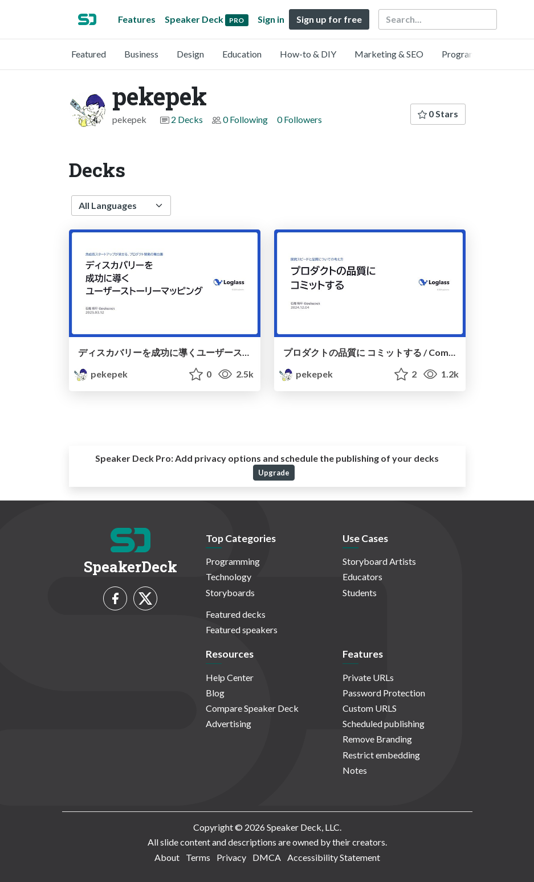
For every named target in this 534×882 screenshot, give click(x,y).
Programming (469, 53)
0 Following (245, 119)
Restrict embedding (381, 754)
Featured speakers (242, 629)
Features (137, 19)
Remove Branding (377, 738)
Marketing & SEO (388, 53)
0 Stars (438, 113)
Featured (88, 53)
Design (190, 53)
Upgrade (274, 472)
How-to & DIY (308, 53)
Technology (228, 576)
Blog (215, 692)
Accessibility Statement (333, 857)
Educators (362, 576)
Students (360, 592)
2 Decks (187, 119)
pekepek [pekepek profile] (101, 373)
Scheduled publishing (384, 723)
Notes (355, 770)
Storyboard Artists (379, 561)
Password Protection (384, 692)
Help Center (230, 677)
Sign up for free (329, 19)
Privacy (231, 857)
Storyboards (230, 592)
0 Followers (299, 119)
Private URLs (368, 677)
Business (141, 53)
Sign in (271, 19)
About (167, 857)
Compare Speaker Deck (252, 708)
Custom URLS (370, 708)
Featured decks (236, 614)
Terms (198, 857)
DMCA (266, 857)
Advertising (228, 723)
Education (242, 53)
